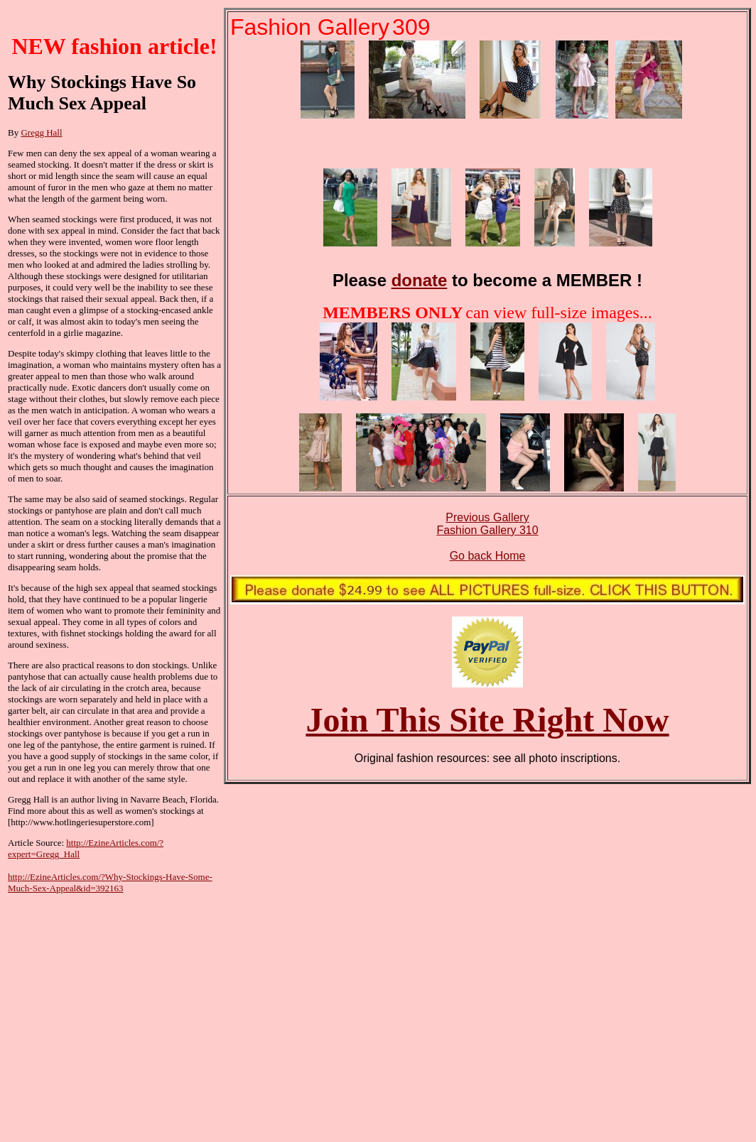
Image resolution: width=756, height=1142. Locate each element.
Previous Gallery (487, 517)
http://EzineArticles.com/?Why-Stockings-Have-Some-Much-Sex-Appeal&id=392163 (110, 882)
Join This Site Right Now (487, 720)
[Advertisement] (114, 1007)
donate (420, 280)
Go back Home (488, 556)
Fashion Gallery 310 (487, 530)
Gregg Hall (41, 132)
